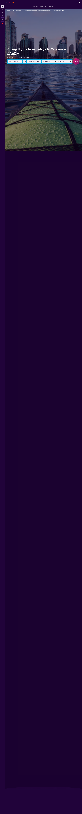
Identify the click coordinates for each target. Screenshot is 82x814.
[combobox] (11, 57)
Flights (8, 10)
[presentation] (18, 53)
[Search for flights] (2, 6)
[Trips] (2, 19)
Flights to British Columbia (36, 10)
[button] (2, 2)
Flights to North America (16, 10)
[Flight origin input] (18, 61)
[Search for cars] (2, 12)
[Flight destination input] (37, 61)
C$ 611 (11, 53)
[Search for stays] (2, 9)
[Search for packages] (2, 15)
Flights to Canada (26, 10)
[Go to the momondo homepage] (9, 2)
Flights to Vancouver (47, 10)
